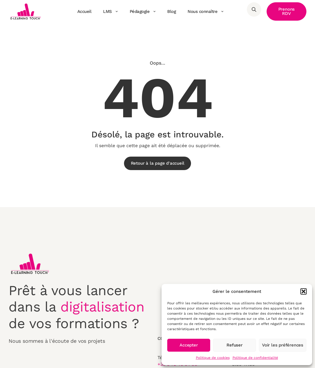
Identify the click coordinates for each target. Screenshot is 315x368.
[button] (303, 291)
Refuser (235, 345)
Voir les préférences (282, 345)
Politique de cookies (213, 358)
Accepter (189, 345)
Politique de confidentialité (255, 358)
